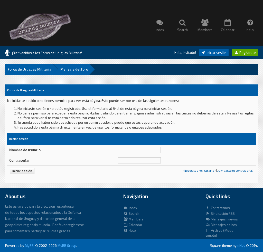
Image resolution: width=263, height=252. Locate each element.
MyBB (29, 246)
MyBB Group (67, 246)
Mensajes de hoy (221, 225)
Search (131, 213)
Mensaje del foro (74, 69)
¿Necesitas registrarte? (199, 170)
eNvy (241, 246)
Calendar (132, 225)
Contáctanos (217, 208)
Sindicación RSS (220, 213)
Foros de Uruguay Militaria (29, 69)
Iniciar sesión (214, 53)
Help (129, 230)
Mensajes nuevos (221, 219)
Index (130, 208)
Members (133, 219)
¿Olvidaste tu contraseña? (235, 170)
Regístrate (245, 53)
